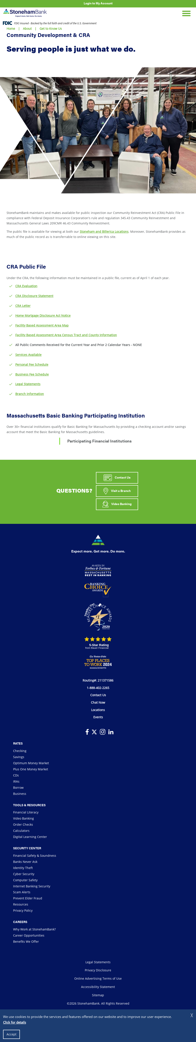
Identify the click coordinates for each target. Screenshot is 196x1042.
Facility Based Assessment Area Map (42, 325)
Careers (20, 922)
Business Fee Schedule (32, 374)
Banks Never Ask (25, 862)
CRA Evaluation (26, 286)
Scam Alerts (21, 892)
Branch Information (29, 394)
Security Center (27, 848)
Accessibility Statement (98, 987)
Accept (11, 1034)
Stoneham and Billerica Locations (104, 231)
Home (11, 28)
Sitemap (98, 995)
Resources (20, 904)
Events (98, 717)
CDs (16, 775)
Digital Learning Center (30, 837)
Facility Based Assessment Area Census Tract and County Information (66, 335)
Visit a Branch (117, 491)
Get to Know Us (51, 28)
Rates (18, 743)
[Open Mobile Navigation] (186, 12)
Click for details (14, 1022)
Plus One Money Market (30, 769)
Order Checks (23, 824)
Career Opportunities (28, 935)
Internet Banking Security (31, 886)
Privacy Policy (23, 910)
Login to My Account (98, 3)
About (27, 28)
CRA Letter (23, 306)
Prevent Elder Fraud (27, 898)
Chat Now (98, 702)
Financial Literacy (25, 812)
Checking (19, 751)
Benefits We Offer (26, 941)
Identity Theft (23, 868)
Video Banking (117, 504)
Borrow (18, 787)
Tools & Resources (29, 805)
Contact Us (117, 477)
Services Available (28, 355)
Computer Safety (25, 880)
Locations (98, 710)
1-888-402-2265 (98, 688)
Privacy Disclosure (98, 970)
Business (19, 794)
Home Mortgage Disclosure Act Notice (43, 315)
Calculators (21, 831)
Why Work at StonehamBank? (34, 929)
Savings (18, 757)
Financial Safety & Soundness (34, 855)
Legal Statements (27, 384)
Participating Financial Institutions (99, 441)
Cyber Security (23, 874)
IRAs (16, 781)
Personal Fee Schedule (31, 364)
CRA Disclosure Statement (34, 296)
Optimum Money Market (31, 763)
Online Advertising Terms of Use (98, 978)
